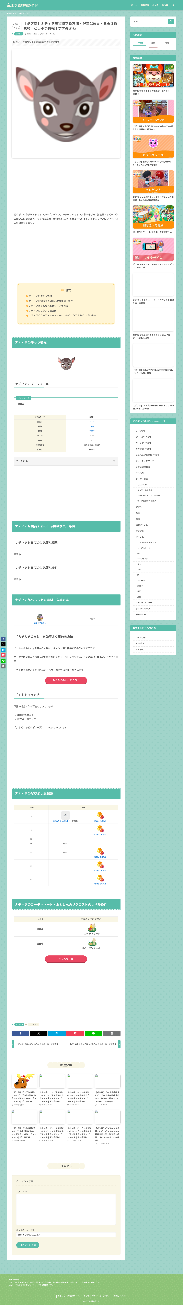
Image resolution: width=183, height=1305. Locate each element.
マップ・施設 (142, 479)
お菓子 (140, 586)
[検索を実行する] (171, 21)
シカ (92, 426)
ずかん (139, 506)
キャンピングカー (144, 602)
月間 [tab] (167, 42)
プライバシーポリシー (101, 1296)
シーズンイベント (144, 436)
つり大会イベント (144, 449)
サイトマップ (83, 1296)
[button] (20, 1033)
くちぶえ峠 (142, 484)
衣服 (138, 518)
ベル (139, 553)
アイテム (140, 536)
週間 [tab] (153, 42)
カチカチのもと (40, 618)
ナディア (34, 1024)
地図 (139, 591)
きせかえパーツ (143, 608)
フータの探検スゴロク (146, 501)
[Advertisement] (66, 187)
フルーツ (141, 580)
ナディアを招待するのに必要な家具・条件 (51, 301)
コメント (21, 1191)
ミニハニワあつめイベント (148, 454)
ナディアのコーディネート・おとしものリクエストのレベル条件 (62, 315)
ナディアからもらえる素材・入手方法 (48, 305)
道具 (139, 596)
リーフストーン (143, 548)
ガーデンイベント (144, 442)
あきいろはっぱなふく (61, 816)
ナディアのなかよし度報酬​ (43, 310)
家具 (138, 512)
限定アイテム (142, 524)
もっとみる (65, 461)
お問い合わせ (119, 1296)
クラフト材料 (143, 558)
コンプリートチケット (146, 542)
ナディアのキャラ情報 (40, 296)
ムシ (139, 569)
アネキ (92, 431)
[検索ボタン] (173, 5)
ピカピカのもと (100, 816)
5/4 (92, 421)
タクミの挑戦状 (143, 466)
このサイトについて (66, 1296)
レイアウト (141, 430)
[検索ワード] (153, 21)
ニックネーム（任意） (26, 1230)
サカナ (140, 564)
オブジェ (140, 530)
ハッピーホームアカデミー (148, 495)
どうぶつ (19, 34)
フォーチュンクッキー (146, 461)
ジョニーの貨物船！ (145, 490)
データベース (142, 614)
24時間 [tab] (139, 42)
